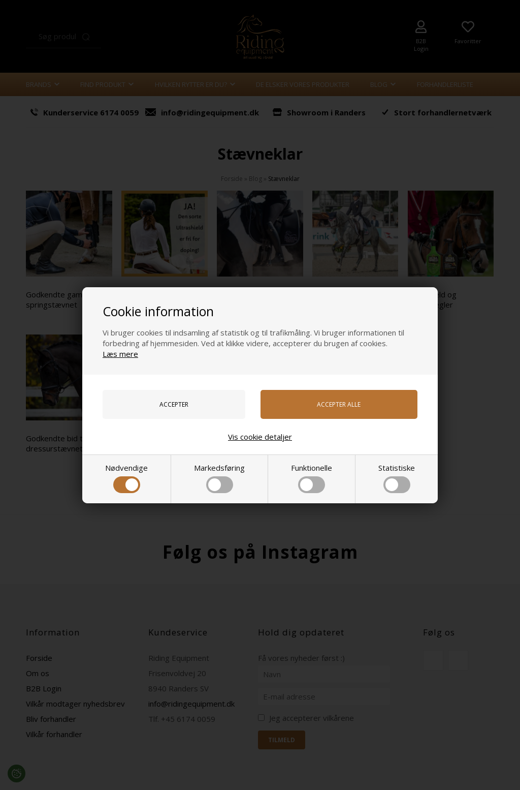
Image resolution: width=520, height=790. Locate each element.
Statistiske (396, 478)
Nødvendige (126, 478)
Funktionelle (311, 478)
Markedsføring (219, 478)
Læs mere (120, 354)
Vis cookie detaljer (260, 437)
